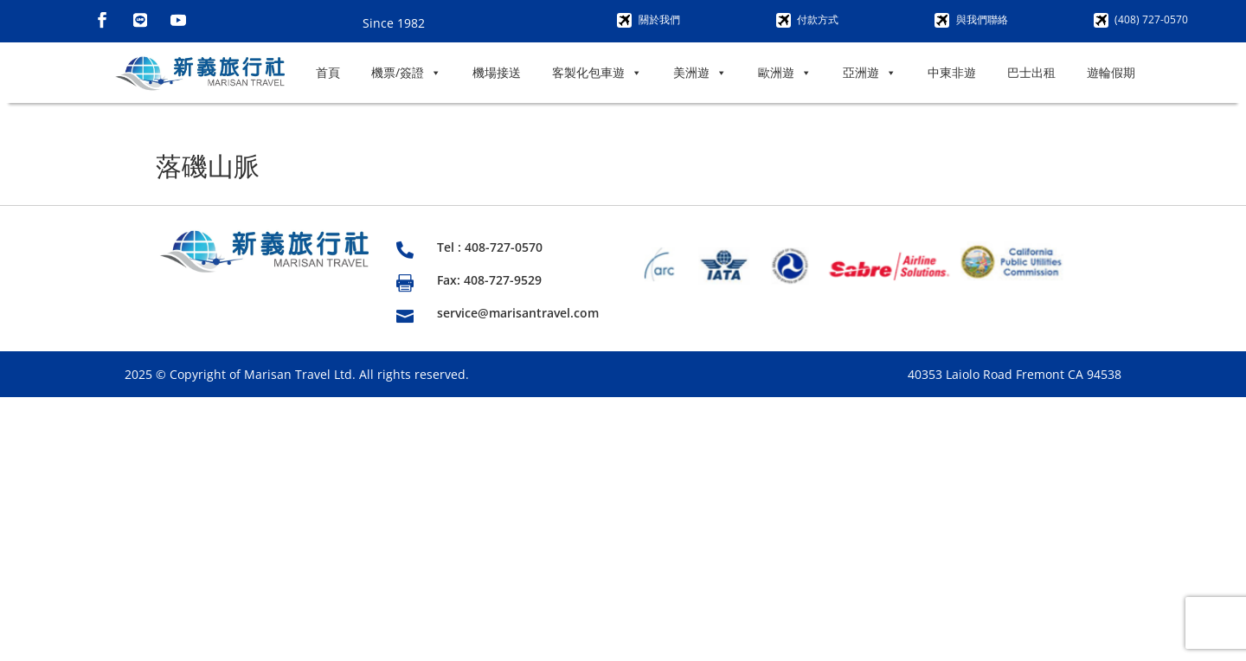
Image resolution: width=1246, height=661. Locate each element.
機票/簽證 (406, 72)
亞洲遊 (869, 72)
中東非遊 (952, 72)
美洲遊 (700, 72)
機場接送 (496, 72)
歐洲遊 (785, 72)
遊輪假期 (1111, 72)
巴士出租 (1031, 72)
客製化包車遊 (597, 72)
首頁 (328, 72)
